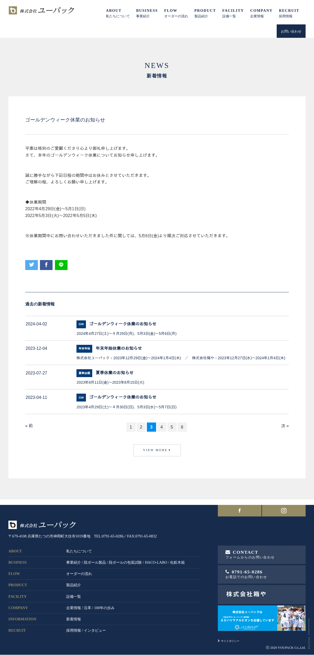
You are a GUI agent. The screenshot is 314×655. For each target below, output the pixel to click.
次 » (285, 426)
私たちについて (79, 548)
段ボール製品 (95, 559)
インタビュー (95, 627)
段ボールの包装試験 (125, 559)
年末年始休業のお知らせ (119, 348)
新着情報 (73, 616)
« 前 (29, 426)
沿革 (87, 604)
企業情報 (73, 604)
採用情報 (73, 627)
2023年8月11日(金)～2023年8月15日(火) (110, 382)
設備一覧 (73, 593)
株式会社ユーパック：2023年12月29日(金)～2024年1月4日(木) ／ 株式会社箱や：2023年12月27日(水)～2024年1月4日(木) (180, 358)
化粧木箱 (177, 559)
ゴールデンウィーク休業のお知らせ (122, 324)
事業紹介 (73, 559)
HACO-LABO (156, 559)
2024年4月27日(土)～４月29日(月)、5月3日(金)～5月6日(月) (126, 333)
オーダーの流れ (79, 570)
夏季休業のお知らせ (114, 373)
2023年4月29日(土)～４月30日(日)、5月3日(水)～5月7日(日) (126, 407)
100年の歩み (104, 604)
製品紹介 (73, 582)
